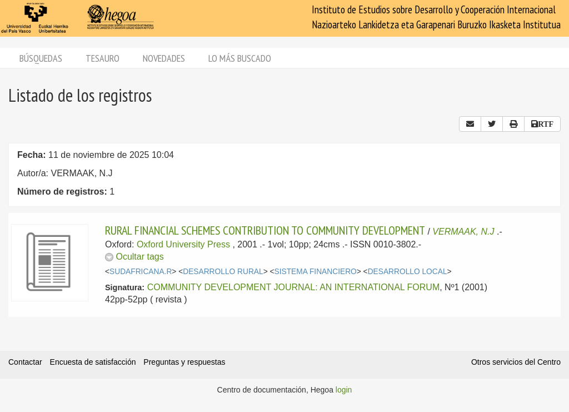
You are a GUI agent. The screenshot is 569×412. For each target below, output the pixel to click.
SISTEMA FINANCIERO (315, 271)
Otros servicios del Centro (516, 362)
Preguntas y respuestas (184, 362)
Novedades (164, 58)
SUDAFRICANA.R (140, 271)
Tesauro (102, 58)
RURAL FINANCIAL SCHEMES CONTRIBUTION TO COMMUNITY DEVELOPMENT (265, 230)
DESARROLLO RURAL (223, 271)
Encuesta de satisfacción (93, 362)
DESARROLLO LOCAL (407, 271)
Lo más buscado (239, 58)
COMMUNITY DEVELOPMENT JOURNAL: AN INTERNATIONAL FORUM (293, 287)
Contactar (25, 362)
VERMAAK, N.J (463, 231)
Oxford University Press (183, 244)
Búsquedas (40, 58)
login (344, 389)
